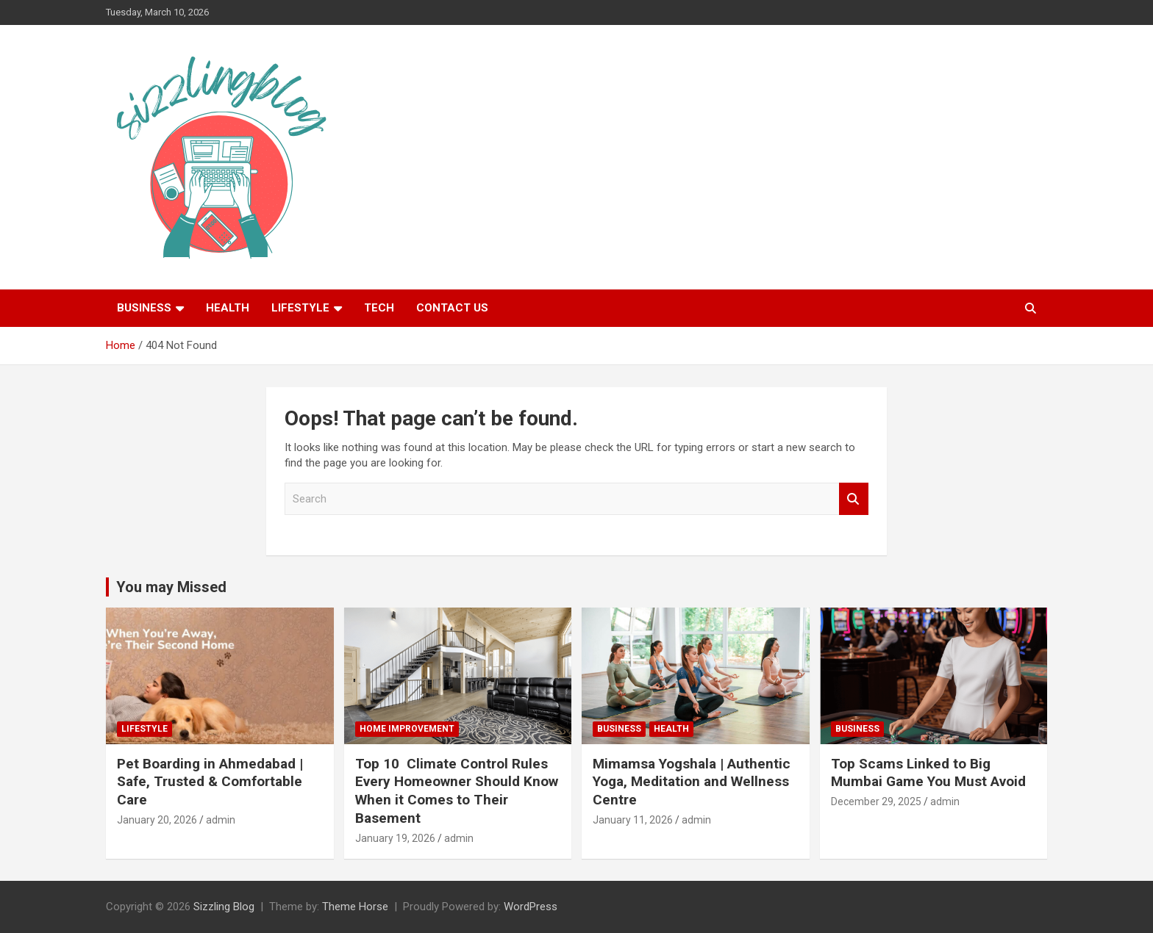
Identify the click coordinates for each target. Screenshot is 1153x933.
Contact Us (452, 307)
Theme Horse (355, 906)
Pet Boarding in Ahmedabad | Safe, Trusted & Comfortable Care (210, 781)
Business (144, 307)
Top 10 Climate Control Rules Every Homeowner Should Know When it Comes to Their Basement (456, 790)
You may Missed (171, 587)
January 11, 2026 (633, 820)
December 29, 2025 (876, 801)
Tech (379, 307)
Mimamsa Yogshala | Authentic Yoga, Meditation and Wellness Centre (691, 781)
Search (853, 499)
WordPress (530, 906)
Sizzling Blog (223, 906)
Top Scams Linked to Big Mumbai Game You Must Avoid (928, 772)
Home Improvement (407, 729)
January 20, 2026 (157, 820)
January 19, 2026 (395, 838)
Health (227, 307)
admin (220, 820)
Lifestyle (300, 307)
